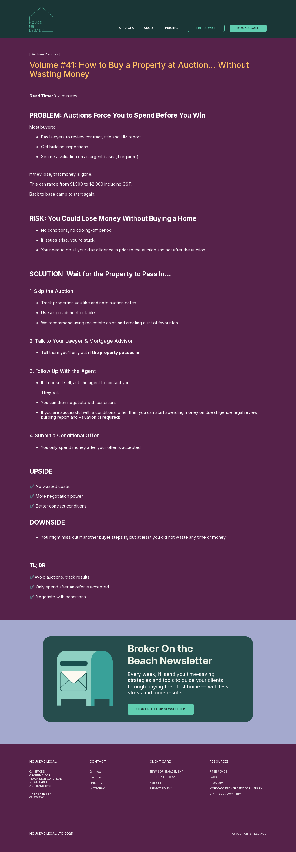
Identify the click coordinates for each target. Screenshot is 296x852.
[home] (41, 19)
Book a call (248, 28)
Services (126, 28)
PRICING (171, 28)
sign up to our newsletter (160, 709)
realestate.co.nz (101, 322)
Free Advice (206, 28)
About (149, 28)
